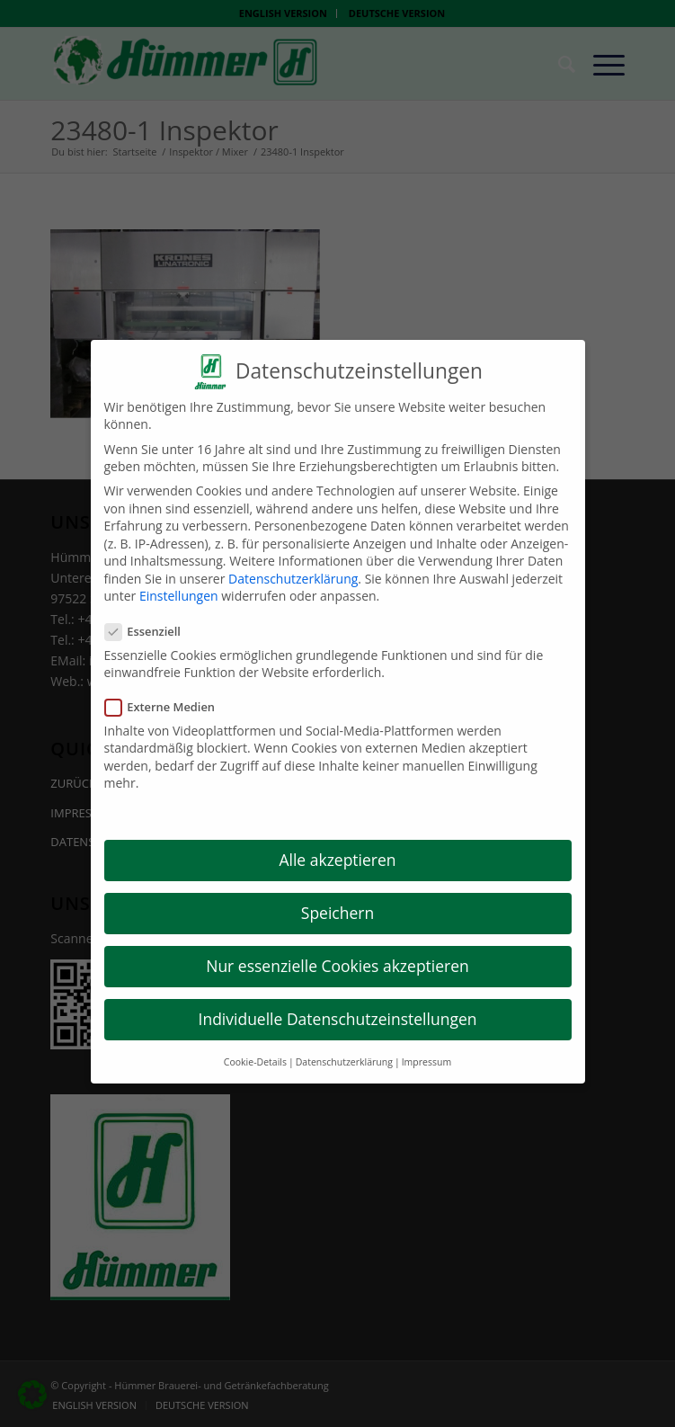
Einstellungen (178, 583)
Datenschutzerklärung (293, 565)
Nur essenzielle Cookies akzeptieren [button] (337, 953)
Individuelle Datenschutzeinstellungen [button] (338, 1006)
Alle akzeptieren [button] (337, 846)
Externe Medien (167, 693)
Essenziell (150, 618)
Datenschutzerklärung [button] (344, 1048)
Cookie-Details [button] (255, 1048)
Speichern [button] (337, 900)
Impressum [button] (426, 1048)
